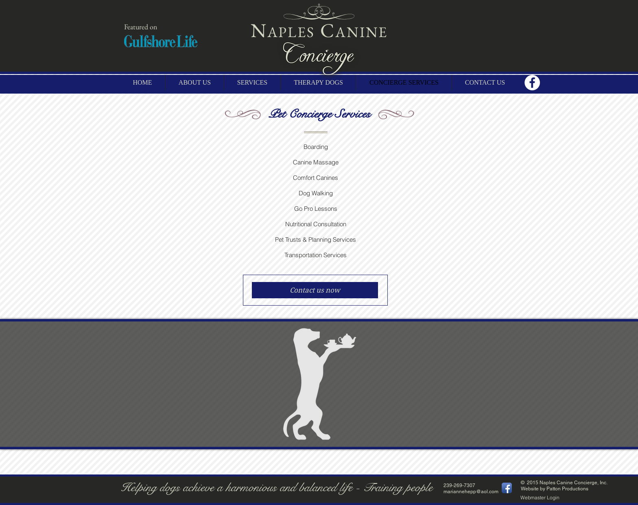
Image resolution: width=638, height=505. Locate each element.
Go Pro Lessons (315, 208)
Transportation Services (315, 255)
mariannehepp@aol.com (471, 491)
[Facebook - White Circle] (532, 82)
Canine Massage (316, 162)
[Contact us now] (315, 290)
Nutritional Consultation (315, 224)
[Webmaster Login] (539, 498)
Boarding (316, 147)
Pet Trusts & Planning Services (315, 239)
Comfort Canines (315, 177)
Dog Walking (316, 193)
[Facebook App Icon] (507, 488)
